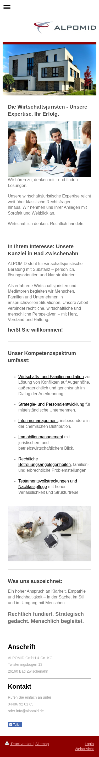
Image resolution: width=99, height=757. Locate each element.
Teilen (15, 724)
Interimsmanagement (38, 420)
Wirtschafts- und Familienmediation (51, 376)
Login (89, 744)
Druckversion (19, 744)
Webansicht (84, 749)
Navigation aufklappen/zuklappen (49, 7)
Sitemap (42, 744)
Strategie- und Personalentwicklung (51, 404)
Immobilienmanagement (40, 437)
